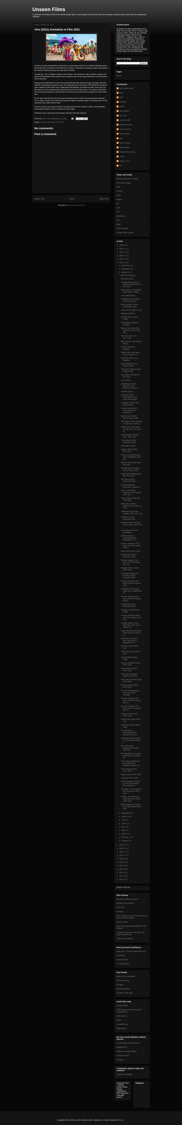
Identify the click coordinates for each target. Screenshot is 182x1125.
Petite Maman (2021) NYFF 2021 (129, 669)
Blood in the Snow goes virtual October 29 (130, 354)
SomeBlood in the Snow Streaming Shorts (130, 300)
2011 (121, 876)
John (118, 208)
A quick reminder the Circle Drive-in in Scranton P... (129, 410)
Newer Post (39, 199)
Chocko (119, 191)
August (124, 816)
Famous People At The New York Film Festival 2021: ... (131, 583)
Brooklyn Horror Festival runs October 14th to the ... (131, 525)
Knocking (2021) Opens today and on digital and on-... (131, 591)
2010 (121, 879)
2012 (121, 873)
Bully (121, 93)
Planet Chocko (122, 228)
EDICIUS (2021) (127, 279)
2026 (121, 245)
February (125, 837)
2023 (121, 256)
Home (72, 199)
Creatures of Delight (124, 1074)
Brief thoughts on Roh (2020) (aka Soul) (129, 306)
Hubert (121, 106)
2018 (121, 852)
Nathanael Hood (125, 125)
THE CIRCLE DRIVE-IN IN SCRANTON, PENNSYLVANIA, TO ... (131, 763)
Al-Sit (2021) (126, 380)
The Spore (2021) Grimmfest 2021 (128, 480)
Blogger (121, 1120)
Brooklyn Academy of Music (127, 899)
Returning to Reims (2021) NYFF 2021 (131, 681)
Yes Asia (120, 1060)
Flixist (119, 1020)
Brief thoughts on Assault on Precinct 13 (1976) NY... (131, 756)
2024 (121, 252)
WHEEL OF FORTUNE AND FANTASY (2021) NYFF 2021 (131, 799)
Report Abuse (123, 887)
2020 (121, 845)
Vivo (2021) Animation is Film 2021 (130, 376)
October (124, 272)
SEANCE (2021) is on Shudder (129, 359)
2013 (121, 869)
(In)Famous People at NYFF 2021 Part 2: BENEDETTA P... (129, 640)
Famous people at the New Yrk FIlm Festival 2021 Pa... (130, 562)
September (125, 813)
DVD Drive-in (122, 1016)
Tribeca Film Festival (125, 939)
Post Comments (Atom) (76, 205)
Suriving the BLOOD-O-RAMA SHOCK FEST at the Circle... (131, 284)
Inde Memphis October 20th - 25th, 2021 (130, 436)
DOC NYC (121, 907)
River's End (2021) (128, 275)
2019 (121, 848)
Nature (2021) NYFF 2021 (131, 774)
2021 (121, 262)
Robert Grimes (125, 143)
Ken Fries (123, 116)
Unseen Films (48, 9)
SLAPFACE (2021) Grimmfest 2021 (128, 605)
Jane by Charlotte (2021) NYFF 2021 (130, 664)
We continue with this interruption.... (129, 531)
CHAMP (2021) (127, 392)
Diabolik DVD (122, 1047)
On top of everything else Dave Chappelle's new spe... (131, 457)
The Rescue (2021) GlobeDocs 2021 (128, 441)
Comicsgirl (121, 955)
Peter (119, 224)
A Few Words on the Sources (128, 1043)
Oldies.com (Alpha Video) (126, 1051)
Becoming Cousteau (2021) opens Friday (130, 417)
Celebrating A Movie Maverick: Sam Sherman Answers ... (130, 386)
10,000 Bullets (122, 1006)
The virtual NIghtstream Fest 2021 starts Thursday (130, 693)
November (125, 269)
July (123, 820)
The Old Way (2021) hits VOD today (130, 499)
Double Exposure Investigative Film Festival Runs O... (129, 538)
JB (118, 204)
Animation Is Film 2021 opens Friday (130, 404)
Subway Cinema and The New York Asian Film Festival (130, 933)
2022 (121, 259)
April (123, 830)
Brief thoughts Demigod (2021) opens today (130, 469)
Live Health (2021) (128, 296)
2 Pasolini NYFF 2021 (129, 778)
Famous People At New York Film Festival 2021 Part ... (131, 617)
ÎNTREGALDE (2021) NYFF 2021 (129, 686)
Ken (118, 212)
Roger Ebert (121, 1028)
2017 (121, 855)
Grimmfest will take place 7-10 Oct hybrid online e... (131, 740)
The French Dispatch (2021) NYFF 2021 (129, 675)
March (124, 834)
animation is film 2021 (56, 122)
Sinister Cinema (123, 1056)
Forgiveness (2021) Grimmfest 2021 (128, 556)
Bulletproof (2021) (128, 313)
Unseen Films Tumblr (125, 233)
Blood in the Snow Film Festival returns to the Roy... (130, 330)
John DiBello (124, 111)
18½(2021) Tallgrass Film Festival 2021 (131, 370)
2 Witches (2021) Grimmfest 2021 (128, 518)
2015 (121, 862)
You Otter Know (123, 964)
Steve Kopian (124, 147)
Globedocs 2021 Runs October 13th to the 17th (131, 512)
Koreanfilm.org (122, 1024)
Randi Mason (124, 134)
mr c (120, 166)
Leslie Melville (124, 120)
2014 (121, 866)
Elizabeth (122, 102)
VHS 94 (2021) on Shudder (128, 348)
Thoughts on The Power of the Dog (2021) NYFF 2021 (131, 791)
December (125, 265)
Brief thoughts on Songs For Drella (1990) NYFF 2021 (131, 806)
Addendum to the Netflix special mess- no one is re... (131, 429)
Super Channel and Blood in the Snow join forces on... (131, 633)
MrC (118, 220)
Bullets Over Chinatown (126, 976)
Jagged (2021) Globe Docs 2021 (129, 450)
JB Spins (120, 985)
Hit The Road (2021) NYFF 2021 (129, 770)
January (124, 841)
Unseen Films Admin (127, 152)
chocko (122, 156)
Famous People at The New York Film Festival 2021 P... (131, 700)
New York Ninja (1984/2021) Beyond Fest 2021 (130, 748)
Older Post (103, 199)
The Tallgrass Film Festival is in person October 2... (131, 422)
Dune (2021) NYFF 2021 (130, 551)
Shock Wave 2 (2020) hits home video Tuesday (131, 291)
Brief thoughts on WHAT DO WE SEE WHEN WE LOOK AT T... (130, 783)
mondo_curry (124, 161)
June (123, 823)
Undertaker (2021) (128, 446)
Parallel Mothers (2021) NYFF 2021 (130, 569)
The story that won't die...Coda (128, 337)
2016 (121, 859)
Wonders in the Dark (125, 993)
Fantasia (120, 912)
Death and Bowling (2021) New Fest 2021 (131, 475)
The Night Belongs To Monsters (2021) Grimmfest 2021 (129, 575)
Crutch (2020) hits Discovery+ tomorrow (130, 486)
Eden (121, 97)
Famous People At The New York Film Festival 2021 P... (131, 545)
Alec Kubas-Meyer (126, 88)
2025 (121, 249)
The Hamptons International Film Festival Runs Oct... (129, 732)
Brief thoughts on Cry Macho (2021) (129, 365)
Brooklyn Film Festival (125, 903)
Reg (120, 138)
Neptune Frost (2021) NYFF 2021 (129, 715)
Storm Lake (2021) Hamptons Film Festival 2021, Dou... (131, 492)
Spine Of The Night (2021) (131, 310)
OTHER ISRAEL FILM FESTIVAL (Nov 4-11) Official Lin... (130, 625)
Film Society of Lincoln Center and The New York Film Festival (132, 917)
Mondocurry (121, 216)
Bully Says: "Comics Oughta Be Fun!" (131, 951)
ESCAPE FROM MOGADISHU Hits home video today (129, 397)
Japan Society (122, 922)
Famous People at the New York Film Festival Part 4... (131, 599)
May (123, 827)
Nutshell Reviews (123, 989)
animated (43, 122)
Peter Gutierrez (125, 129)
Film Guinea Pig (123, 980)
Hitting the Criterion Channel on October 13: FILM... (131, 506)
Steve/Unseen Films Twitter (127, 179)
